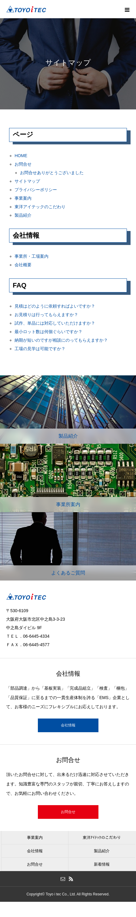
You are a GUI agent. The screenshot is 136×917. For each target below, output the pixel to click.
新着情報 (102, 864)
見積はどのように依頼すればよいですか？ (55, 306)
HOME (21, 155)
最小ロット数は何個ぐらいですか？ (48, 331)
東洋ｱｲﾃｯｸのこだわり (102, 837)
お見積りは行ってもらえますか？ (46, 314)
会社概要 (23, 264)
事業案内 (23, 198)
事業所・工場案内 (31, 256)
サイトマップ (27, 181)
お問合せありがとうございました (52, 172)
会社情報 (68, 725)
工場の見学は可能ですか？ (40, 348)
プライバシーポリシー (36, 189)
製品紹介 (23, 215)
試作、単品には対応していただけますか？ (55, 323)
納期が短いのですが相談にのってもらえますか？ (61, 340)
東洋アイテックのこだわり (40, 206)
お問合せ (23, 164)
